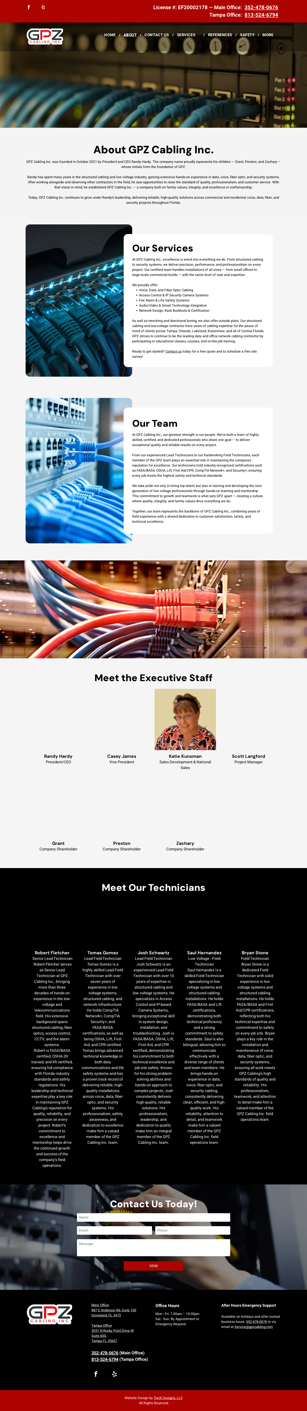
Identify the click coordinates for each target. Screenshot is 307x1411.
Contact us (173, 351)
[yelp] (43, 7)
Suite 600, (99, 1335)
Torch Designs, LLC (168, 1398)
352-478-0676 (256, 1321)
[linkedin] (36, 7)
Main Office (100, 1305)
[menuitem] (110, 35)
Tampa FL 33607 (104, 1341)
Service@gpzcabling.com (254, 1326)
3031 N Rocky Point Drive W (112, 1330)
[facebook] (29, 7)
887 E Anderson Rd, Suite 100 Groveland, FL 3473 (113, 1313)
